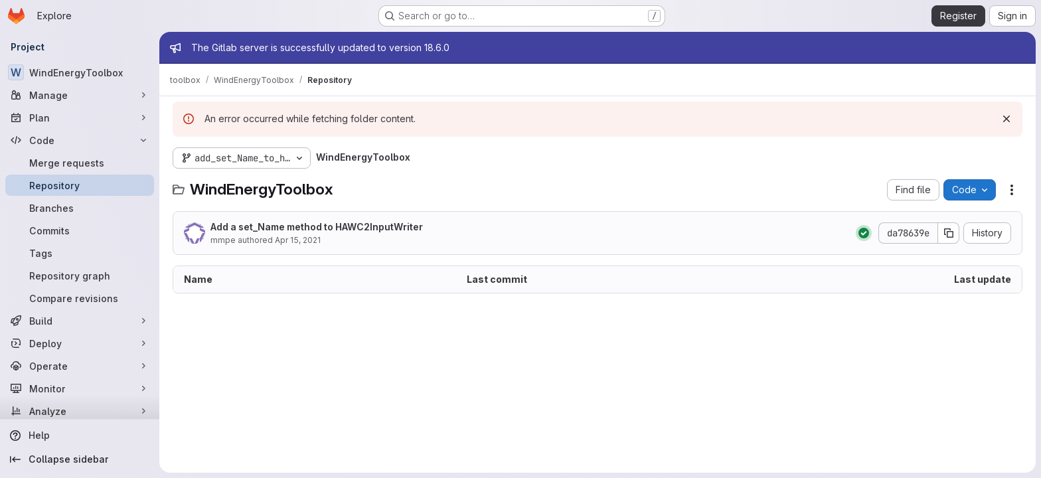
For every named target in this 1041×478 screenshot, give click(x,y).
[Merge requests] (79, 162)
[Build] (79, 320)
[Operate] (79, 365)
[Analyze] (79, 411)
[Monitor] (79, 388)
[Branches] (79, 207)
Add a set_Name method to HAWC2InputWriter (316, 226)
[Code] (79, 140)
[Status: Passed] (864, 233)
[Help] (79, 435)
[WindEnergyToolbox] (79, 72)
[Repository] (79, 185)
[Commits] (79, 230)
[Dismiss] (1006, 119)
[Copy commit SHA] (948, 233)
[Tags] (79, 253)
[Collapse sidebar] (79, 459)
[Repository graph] (79, 275)
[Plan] (79, 117)
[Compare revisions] (79, 298)
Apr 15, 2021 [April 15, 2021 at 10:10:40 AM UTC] (298, 240)
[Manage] (79, 95)
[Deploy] (79, 343)
